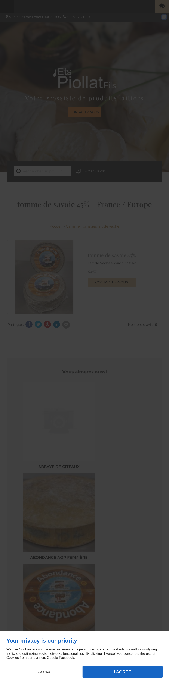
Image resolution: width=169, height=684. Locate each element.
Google (52, 657)
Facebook (66, 657)
